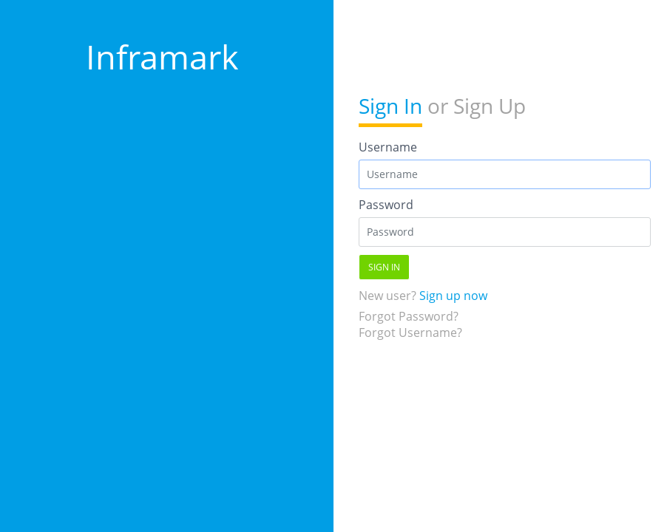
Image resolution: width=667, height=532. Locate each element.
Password (386, 205)
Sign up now (453, 295)
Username (388, 147)
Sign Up (489, 106)
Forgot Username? (410, 332)
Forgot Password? (408, 316)
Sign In (390, 106)
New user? (423, 295)
